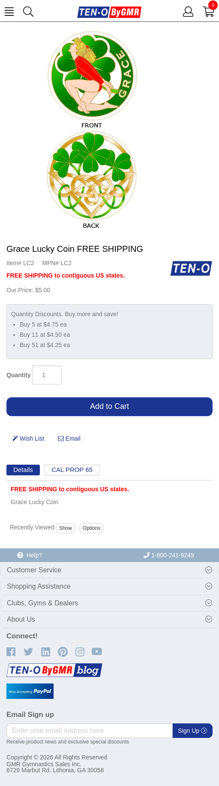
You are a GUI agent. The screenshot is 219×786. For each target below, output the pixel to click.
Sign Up (192, 730)
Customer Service (34, 570)
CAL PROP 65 (72, 469)
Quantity (18, 375)
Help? (29, 555)
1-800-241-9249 (169, 555)
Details (23, 469)
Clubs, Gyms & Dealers (42, 603)
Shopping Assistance (39, 586)
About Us (21, 619)
